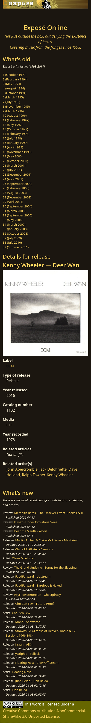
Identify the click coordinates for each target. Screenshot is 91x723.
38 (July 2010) (12, 242)
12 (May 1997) (13, 125)
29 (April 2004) (13, 202)
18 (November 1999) (17, 152)
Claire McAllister (23, 558)
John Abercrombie (22, 469)
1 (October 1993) (14, 75)
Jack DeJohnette (53, 469)
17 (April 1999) (13, 147)
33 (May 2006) (13, 220)
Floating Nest (21, 672)
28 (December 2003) (17, 197)
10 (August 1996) (14, 115)
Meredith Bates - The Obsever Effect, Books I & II (48, 513)
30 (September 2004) (17, 206)
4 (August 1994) (14, 88)
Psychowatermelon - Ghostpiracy (37, 595)
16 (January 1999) (15, 143)
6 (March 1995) (13, 97)
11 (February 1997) (16, 120)
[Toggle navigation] (14, 15)
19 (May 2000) (13, 156)
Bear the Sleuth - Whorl (30, 531)
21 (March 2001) (14, 165)
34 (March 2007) (14, 224)
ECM (10, 366)
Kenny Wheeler (60, 474)
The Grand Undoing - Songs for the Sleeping (45, 567)
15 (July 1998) (12, 138)
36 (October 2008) (15, 233)
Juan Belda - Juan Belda (31, 681)
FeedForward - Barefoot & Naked (38, 585)
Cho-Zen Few (21, 613)
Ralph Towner (33, 474)
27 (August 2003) (14, 193)
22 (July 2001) (12, 170)
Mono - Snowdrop (27, 622)
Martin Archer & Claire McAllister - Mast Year (46, 540)
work (36, 703)
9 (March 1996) (13, 111)
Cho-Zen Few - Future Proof (34, 604)
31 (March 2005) (14, 211)
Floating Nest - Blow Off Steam (36, 663)
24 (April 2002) (13, 179)
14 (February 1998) (16, 134)
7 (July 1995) (11, 102)
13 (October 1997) (15, 129)
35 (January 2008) (15, 229)
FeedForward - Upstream (32, 576)
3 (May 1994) (12, 84)
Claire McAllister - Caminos (34, 549)
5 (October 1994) (14, 93)
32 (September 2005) (17, 215)
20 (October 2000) (15, 161)
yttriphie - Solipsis (27, 654)
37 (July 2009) (12, 238)
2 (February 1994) (15, 79)
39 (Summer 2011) (16, 247)
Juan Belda (19, 690)
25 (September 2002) (17, 184)
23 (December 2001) (17, 174)
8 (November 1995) (16, 106)
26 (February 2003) (16, 188)
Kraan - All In (24, 644)
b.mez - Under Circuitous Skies (35, 522)
